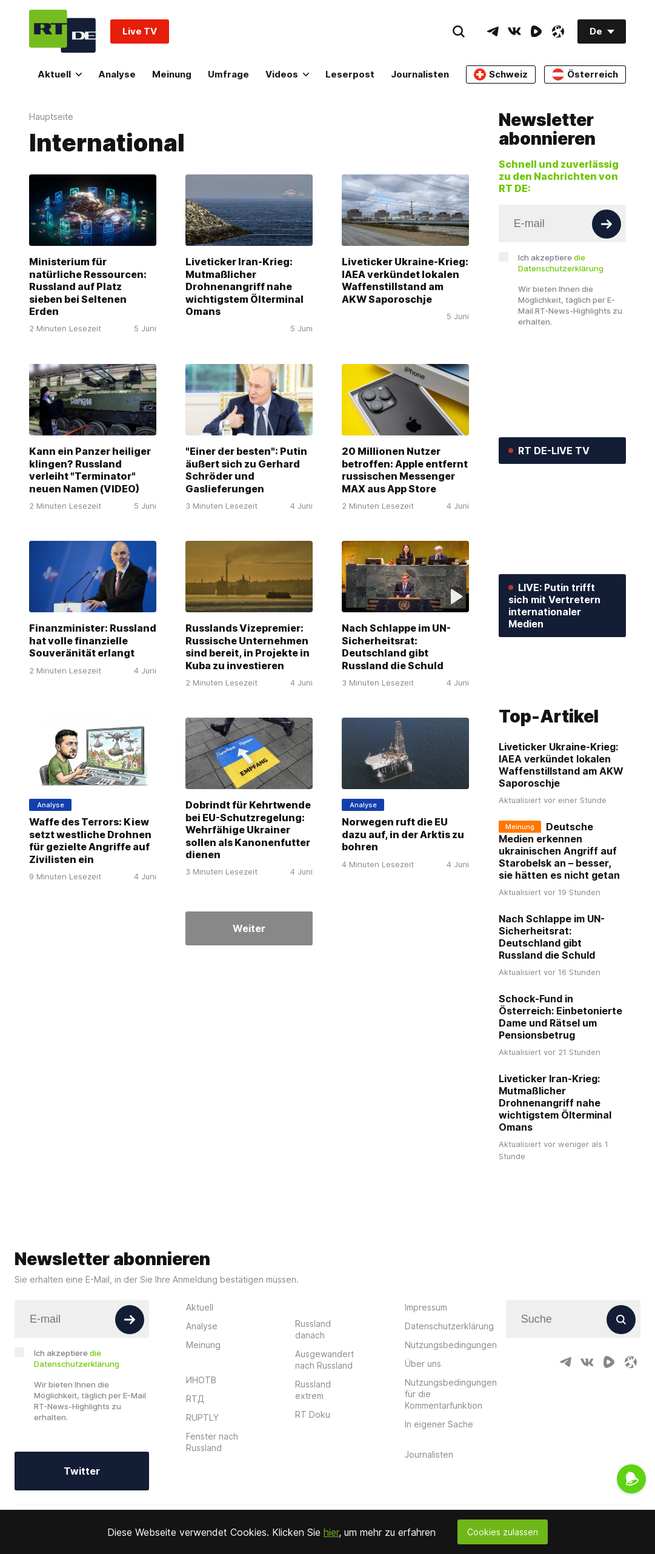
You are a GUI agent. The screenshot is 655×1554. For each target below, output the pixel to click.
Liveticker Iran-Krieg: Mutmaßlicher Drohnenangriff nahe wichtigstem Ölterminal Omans (244, 287)
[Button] (606, 224)
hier (331, 1532)
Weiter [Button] (249, 928)
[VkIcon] (514, 31)
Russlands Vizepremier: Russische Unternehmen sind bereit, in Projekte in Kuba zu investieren (247, 646)
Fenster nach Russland (212, 1499)
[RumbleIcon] (536, 31)
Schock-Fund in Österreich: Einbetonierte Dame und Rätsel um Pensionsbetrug (560, 1074)
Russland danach (313, 1386)
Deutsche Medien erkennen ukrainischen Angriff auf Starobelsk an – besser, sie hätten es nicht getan (559, 908)
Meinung (171, 74)
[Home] (62, 31)
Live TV (139, 31)
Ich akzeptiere (560, 263)
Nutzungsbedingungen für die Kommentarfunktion (451, 1450)
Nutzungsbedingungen (451, 1402)
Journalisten (420, 74)
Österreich (585, 74)
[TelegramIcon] (492, 31)
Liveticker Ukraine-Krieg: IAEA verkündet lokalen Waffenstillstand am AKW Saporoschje (405, 280)
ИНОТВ (201, 1437)
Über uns (423, 1420)
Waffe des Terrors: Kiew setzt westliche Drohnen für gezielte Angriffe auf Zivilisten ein (90, 840)
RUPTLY (202, 1474)
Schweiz (501, 74)
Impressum (426, 1364)
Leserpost (349, 74)
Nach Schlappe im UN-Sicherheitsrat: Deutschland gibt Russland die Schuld (396, 646)
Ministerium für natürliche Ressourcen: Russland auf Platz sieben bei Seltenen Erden (88, 287)
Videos (287, 74)
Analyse (117, 74)
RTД (195, 1455)
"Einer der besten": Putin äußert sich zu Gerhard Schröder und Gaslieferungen (246, 469)
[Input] (562, 223)
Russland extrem (313, 1447)
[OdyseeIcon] (558, 31)
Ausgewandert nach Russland (324, 1416)
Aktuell (60, 74)
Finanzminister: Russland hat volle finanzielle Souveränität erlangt (92, 640)
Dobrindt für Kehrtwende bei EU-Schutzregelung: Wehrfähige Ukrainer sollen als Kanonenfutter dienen (248, 830)
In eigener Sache (439, 1481)
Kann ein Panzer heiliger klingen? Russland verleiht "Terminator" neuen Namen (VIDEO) (90, 469)
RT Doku (312, 1471)
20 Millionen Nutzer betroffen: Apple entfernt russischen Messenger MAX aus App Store (405, 469)
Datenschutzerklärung (449, 1383)
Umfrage (228, 74)
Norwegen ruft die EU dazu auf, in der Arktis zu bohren (403, 834)
